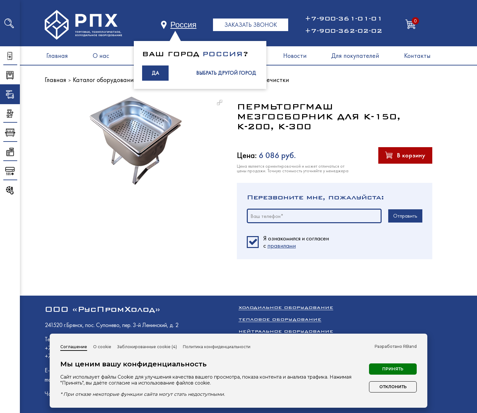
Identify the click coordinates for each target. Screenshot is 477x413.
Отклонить (393, 386)
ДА (155, 72)
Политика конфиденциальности (216, 346)
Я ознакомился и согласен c (296, 242)
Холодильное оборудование (285, 307)
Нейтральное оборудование (285, 331)
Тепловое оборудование (279, 319)
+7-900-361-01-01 (343, 18)
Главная (57, 55)
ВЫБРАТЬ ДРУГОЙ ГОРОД (226, 72)
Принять (392, 368)
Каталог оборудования (105, 79)
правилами (281, 245)
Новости (295, 55)
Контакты (417, 55)
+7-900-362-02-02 (343, 30)
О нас (101, 55)
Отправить (405, 215)
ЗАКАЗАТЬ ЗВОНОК (250, 24)
